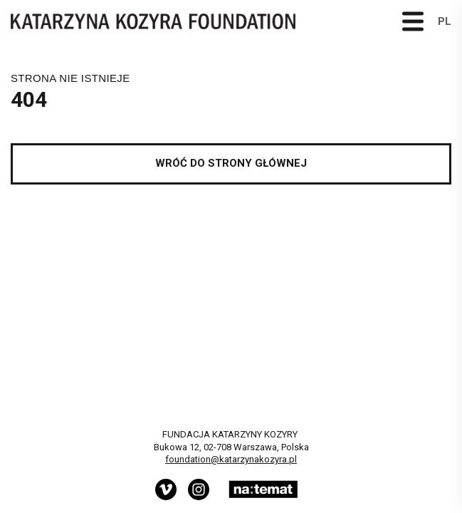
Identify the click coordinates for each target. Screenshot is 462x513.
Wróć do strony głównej (231, 163)
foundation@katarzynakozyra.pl (231, 459)
